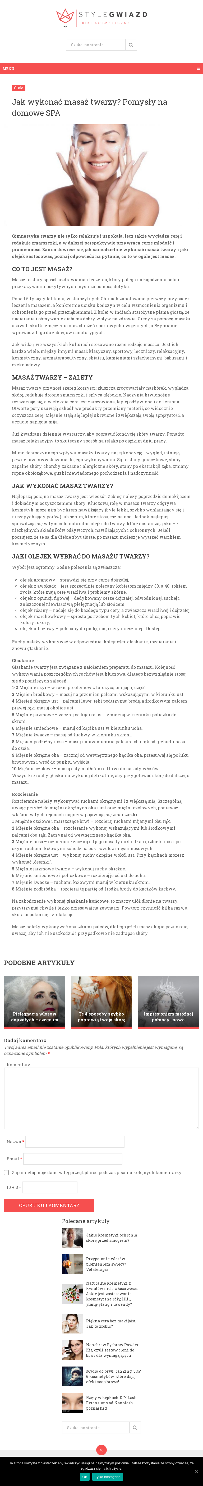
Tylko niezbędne (108, 1477)
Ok (84, 1477)
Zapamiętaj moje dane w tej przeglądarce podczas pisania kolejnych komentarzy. (97, 1172)
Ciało (18, 87)
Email (14, 1158)
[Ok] (196, 1471)
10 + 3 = (14, 1187)
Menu (8, 68)
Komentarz (18, 1064)
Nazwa (15, 1141)
